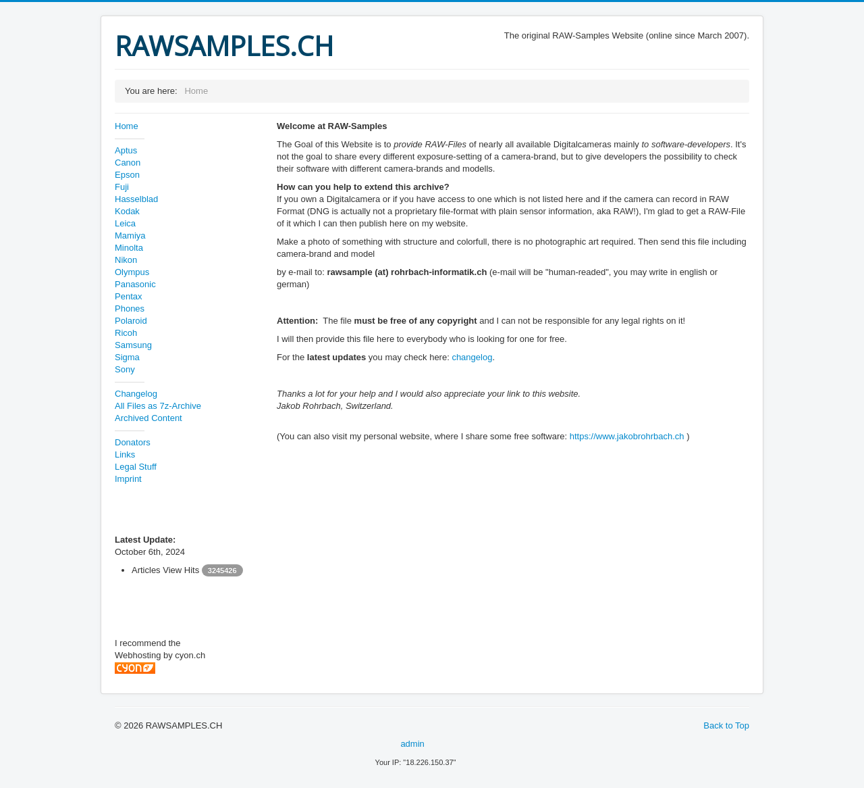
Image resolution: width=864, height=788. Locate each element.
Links (125, 454)
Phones (129, 308)
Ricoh (126, 333)
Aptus (126, 150)
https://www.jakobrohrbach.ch (627, 436)
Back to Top (726, 725)
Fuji (122, 187)
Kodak (127, 211)
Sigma (127, 357)
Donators (133, 442)
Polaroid (131, 321)
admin (412, 744)
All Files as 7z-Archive (158, 406)
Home (126, 126)
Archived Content (148, 418)
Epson (127, 175)
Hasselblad (136, 199)
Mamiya (130, 235)
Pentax (128, 296)
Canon (127, 162)
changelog (472, 357)
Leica (125, 223)
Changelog (136, 394)
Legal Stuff (136, 467)
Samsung (133, 345)
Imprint (128, 479)
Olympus (132, 272)
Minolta (129, 248)
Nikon (126, 260)
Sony (125, 369)
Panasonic (135, 284)
